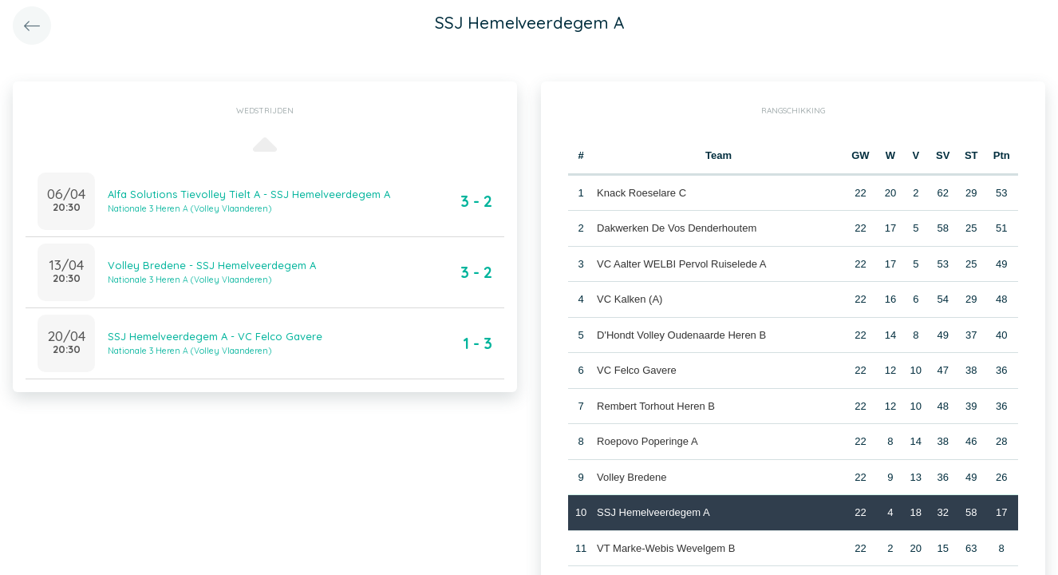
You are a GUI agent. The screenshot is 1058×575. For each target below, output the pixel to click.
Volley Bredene (631, 477)
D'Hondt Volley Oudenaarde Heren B (681, 335)
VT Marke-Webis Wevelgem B (666, 548)
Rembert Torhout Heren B (656, 406)
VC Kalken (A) (629, 299)
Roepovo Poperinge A (647, 441)
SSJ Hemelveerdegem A (653, 512)
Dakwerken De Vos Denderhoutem (676, 228)
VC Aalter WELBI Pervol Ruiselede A (681, 264)
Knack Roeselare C (641, 193)
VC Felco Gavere (637, 370)
